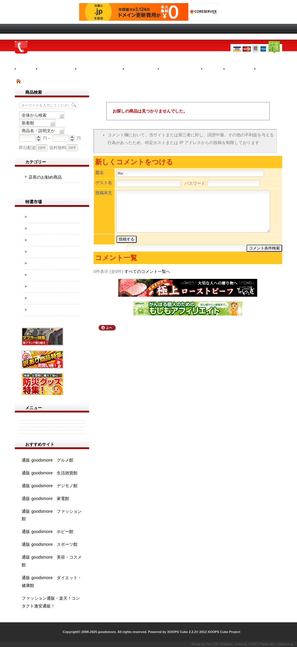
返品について (140, 69)
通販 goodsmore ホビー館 (47, 531)
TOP (18, 81)
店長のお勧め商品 (45, 177)
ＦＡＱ (212, 69)
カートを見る (272, 69)
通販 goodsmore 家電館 (45, 498)
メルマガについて (179, 69)
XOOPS (253, 644)
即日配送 (27, 147)
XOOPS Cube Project (224, 632)
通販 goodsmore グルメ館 (47, 460)
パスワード (194, 183)
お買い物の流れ (55, 69)
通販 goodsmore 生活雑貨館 (50, 473)
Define (281, 644)
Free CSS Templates (219, 644)
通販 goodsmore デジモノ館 (50, 485)
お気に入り (239, 69)
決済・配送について (99, 69)
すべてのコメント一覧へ (147, 271)
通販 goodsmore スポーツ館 (50, 544)
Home (25, 68)
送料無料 (57, 147)
